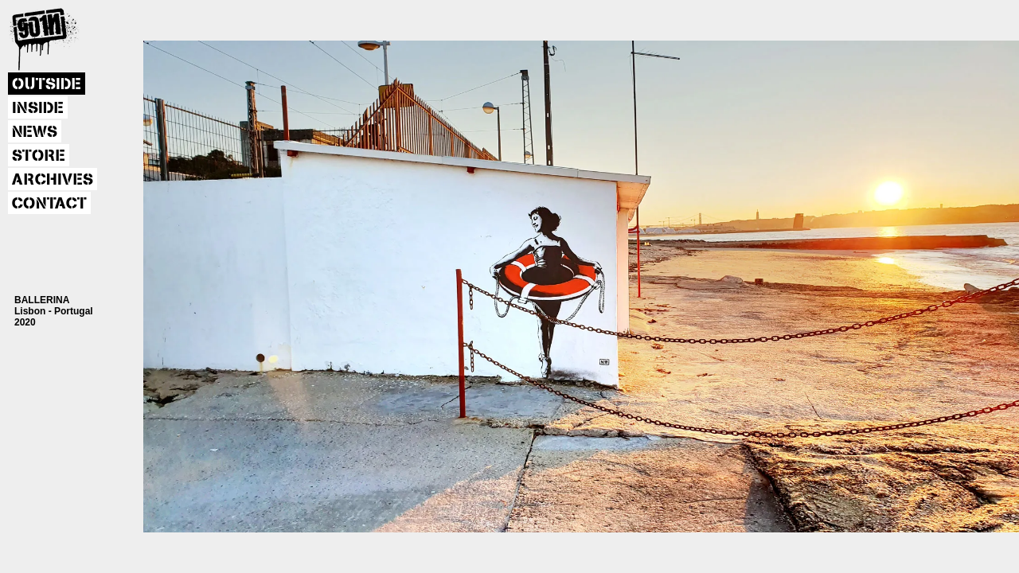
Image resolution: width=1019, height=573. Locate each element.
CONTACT (49, 204)
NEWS (34, 132)
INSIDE (38, 108)
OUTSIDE (46, 84)
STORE (38, 156)
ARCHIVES (52, 180)
